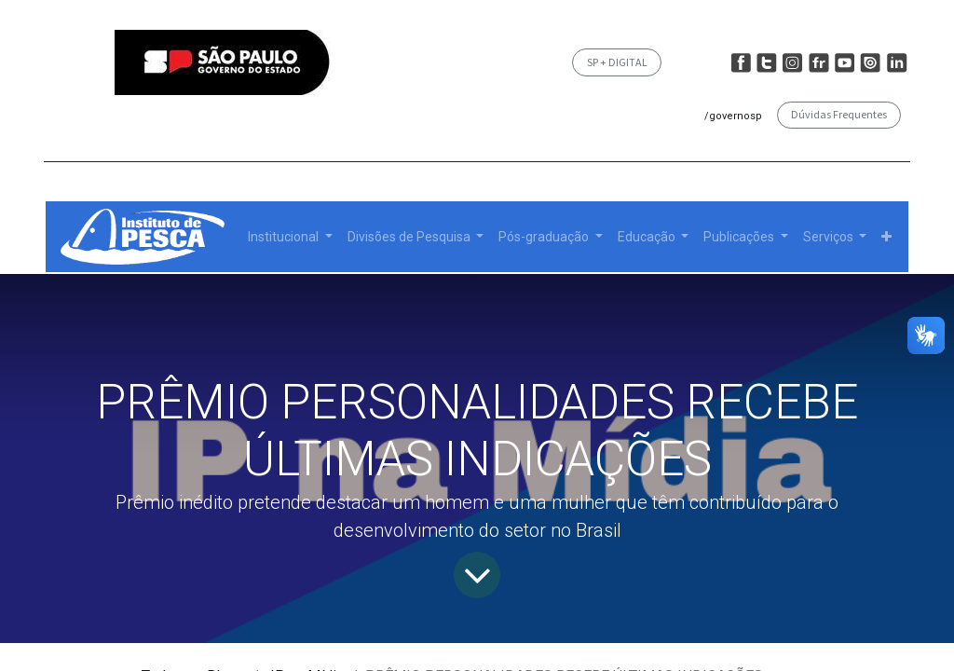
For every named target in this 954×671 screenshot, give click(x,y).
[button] (886, 237)
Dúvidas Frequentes (839, 114)
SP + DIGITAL (617, 62)
